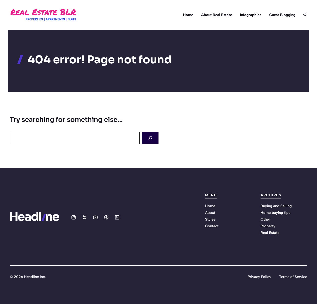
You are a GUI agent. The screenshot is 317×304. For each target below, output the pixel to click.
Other (265, 219)
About (210, 212)
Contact (211, 226)
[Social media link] (73, 217)
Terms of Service (293, 277)
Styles (210, 219)
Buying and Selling (276, 206)
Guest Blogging (282, 15)
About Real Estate (216, 15)
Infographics (250, 15)
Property (268, 226)
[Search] (150, 138)
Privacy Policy (259, 277)
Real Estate (270, 232)
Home (188, 15)
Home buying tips (275, 212)
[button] (303, 15)
